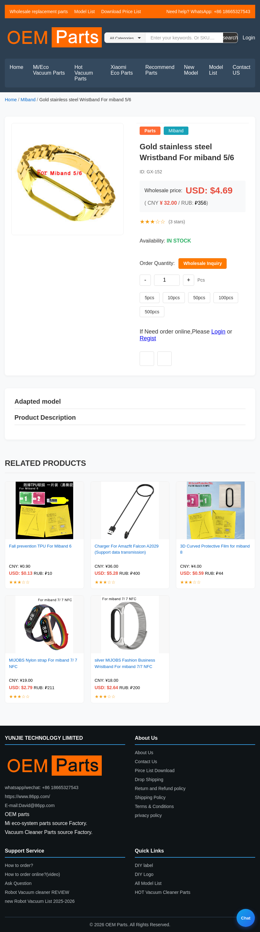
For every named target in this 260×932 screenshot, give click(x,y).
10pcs (174, 297)
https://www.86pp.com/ (27, 796)
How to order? (19, 865)
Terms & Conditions (154, 806)
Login (249, 37)
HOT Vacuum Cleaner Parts (162, 892)
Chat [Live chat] (245, 918)
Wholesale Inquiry (202, 263)
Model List (84, 11)
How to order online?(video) (32, 874)
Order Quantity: (157, 263)
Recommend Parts (160, 70)
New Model (191, 70)
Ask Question (18, 883)
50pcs (199, 297)
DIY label (144, 865)
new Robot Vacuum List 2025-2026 (40, 901)
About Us (144, 752)
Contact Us (146, 761)
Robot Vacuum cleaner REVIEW (37, 892)
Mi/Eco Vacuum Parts (49, 70)
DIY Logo (144, 874)
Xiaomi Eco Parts (121, 70)
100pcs (226, 297)
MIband (28, 99)
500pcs (152, 311)
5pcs (149, 297)
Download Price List (121, 11)
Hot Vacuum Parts (83, 72)
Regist (148, 338)
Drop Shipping (149, 779)
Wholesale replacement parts (39, 11)
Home (16, 67)
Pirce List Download (155, 770)
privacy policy (148, 815)
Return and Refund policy (160, 788)
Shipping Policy (150, 797)
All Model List (148, 883)
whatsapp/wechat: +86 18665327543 (41, 787)
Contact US (241, 70)
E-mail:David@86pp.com (30, 805)
